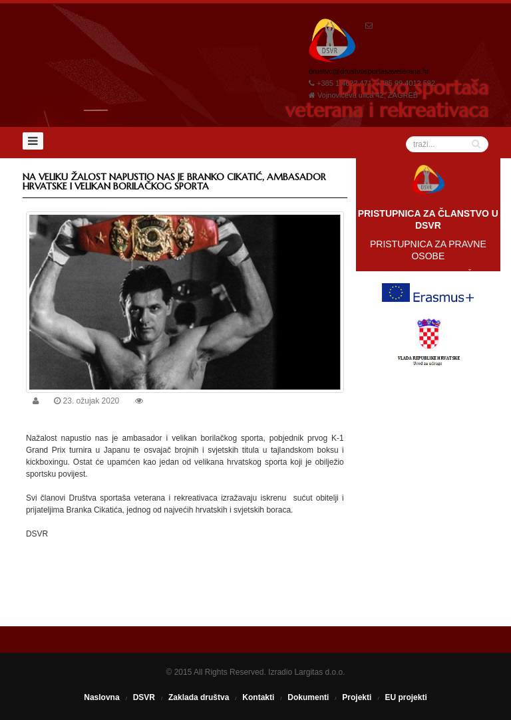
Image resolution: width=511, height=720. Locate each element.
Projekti (356, 697)
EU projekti (405, 697)
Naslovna (101, 697)
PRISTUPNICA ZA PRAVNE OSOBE (428, 250)
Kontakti (258, 697)
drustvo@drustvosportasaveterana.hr (369, 71)
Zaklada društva (198, 697)
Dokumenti (308, 697)
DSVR (144, 697)
